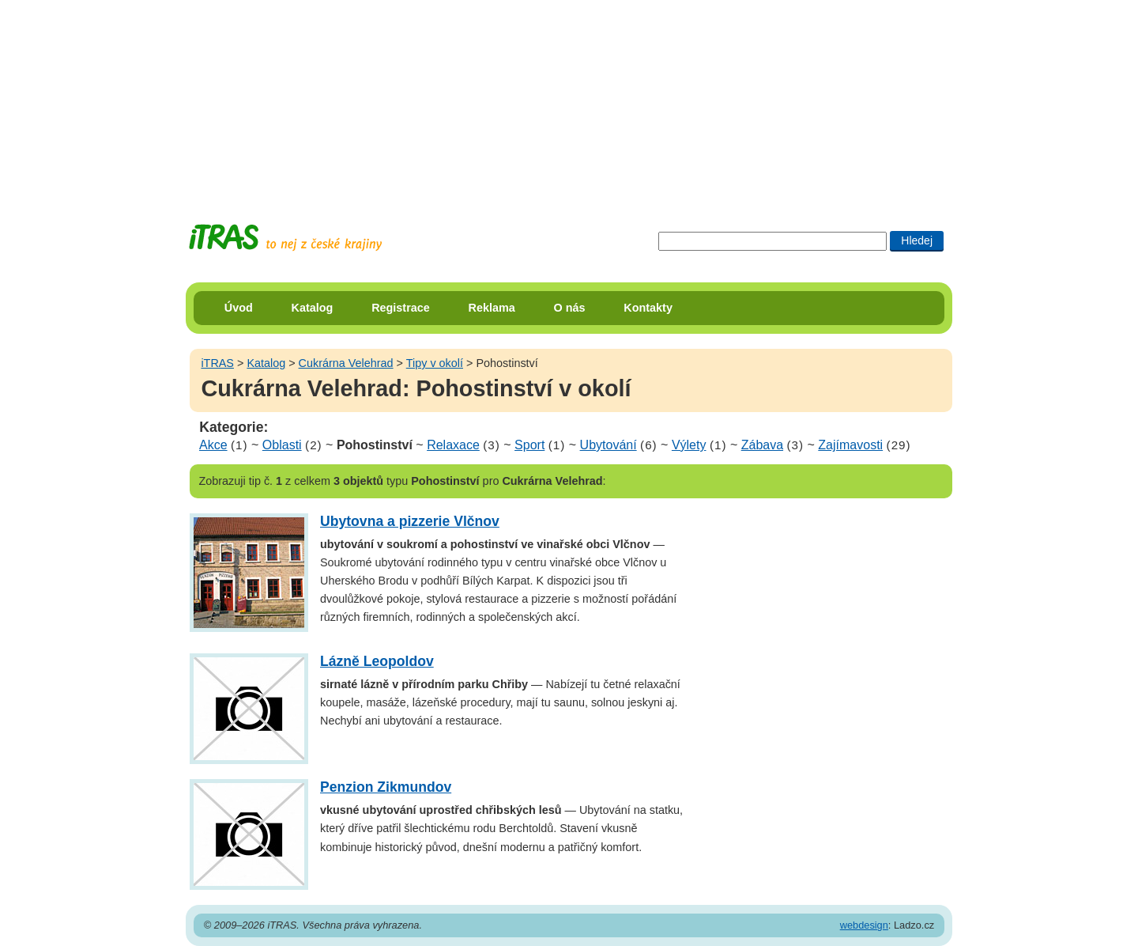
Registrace (400, 307)
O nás (570, 307)
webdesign (864, 925)
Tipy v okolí (434, 363)
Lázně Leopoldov (377, 661)
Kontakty (648, 307)
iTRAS (217, 363)
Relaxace (453, 445)
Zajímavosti (850, 445)
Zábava (762, 445)
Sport (529, 445)
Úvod (238, 307)
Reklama (492, 307)
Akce (213, 445)
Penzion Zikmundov (385, 787)
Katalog (312, 307)
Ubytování (608, 445)
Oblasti (282, 445)
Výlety (689, 445)
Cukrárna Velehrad (346, 363)
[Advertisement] (569, 99)
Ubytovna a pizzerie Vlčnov (409, 521)
